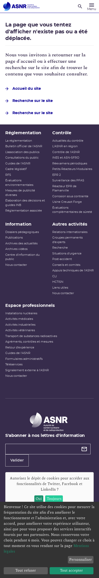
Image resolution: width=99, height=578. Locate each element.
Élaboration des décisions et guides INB (25, 203)
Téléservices (13, 364)
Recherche (60, 247)
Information (18, 224)
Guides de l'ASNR (17, 163)
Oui (39, 498)
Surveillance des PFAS (68, 180)
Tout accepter (71, 570)
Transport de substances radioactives (31, 336)
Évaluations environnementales (19, 182)
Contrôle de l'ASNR (66, 152)
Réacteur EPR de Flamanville (64, 188)
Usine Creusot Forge (67, 201)
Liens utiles (60, 287)
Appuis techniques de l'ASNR (73, 270)
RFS (8, 174)
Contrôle (61, 133)
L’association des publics (22, 152)
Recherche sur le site (29, 101)
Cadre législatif (16, 169)
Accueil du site (23, 89)
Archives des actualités (21, 243)
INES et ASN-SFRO (65, 157)
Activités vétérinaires (20, 330)
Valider (17, 460)
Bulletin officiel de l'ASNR (23, 146)
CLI (54, 276)
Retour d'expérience (19, 347)
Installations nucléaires (21, 313)
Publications (14, 237)
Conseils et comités (66, 264)
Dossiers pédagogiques (22, 232)
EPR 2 (56, 174)
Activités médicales (19, 318)
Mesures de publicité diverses (20, 192)
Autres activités (69, 224)
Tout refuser (25, 570)
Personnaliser (80, 559)
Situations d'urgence (67, 253)
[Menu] (91, 6)
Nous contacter (16, 264)
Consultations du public (22, 157)
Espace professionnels (30, 305)
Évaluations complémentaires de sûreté (72, 210)
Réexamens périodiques (69, 163)
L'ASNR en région (65, 146)
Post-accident (62, 259)
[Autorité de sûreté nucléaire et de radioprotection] (21, 6)
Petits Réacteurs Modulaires (72, 169)
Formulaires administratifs (24, 358)
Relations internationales (69, 232)
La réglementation (18, 140)
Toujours (54, 498)
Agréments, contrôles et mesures (29, 341)
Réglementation (23, 133)
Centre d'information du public (22, 257)
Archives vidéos (16, 249)
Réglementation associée (23, 210)
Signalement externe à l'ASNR (27, 370)
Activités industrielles (20, 324)
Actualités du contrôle (67, 140)
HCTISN (57, 281)
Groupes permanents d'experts (67, 240)
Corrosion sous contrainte (70, 196)
